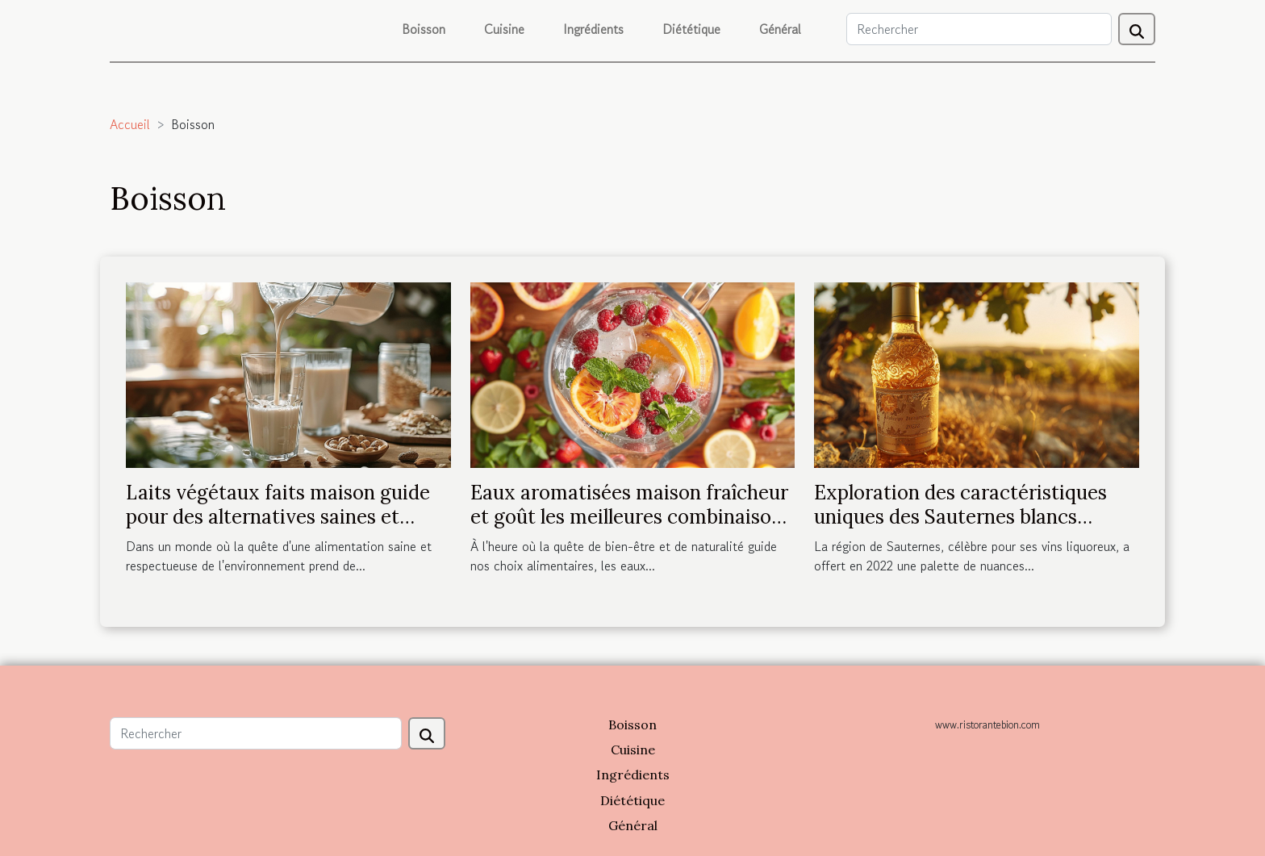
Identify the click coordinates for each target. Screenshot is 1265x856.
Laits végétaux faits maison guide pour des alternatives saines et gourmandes (278, 517)
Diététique (691, 29)
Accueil (130, 124)
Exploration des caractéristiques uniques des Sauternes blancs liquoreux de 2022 (960, 517)
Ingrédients (593, 29)
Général (780, 29)
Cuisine (504, 29)
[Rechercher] (979, 29)
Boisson (423, 29)
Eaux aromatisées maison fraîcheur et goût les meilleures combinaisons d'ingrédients (630, 517)
